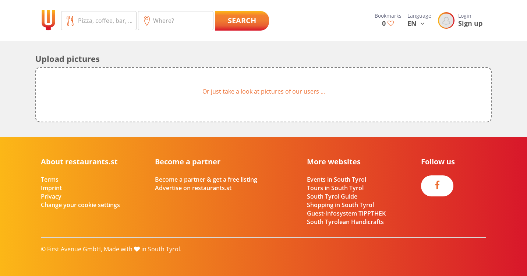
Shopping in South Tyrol (340, 205)
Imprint (51, 188)
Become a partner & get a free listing (206, 179)
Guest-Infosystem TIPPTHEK (346, 213)
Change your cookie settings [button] (80, 205)
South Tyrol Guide (332, 196)
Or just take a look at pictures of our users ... (263, 91)
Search (242, 20)
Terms (50, 179)
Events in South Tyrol (336, 179)
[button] (263, 94)
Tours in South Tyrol (335, 188)
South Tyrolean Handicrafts (345, 222)
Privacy (51, 196)
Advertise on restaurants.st (193, 188)
